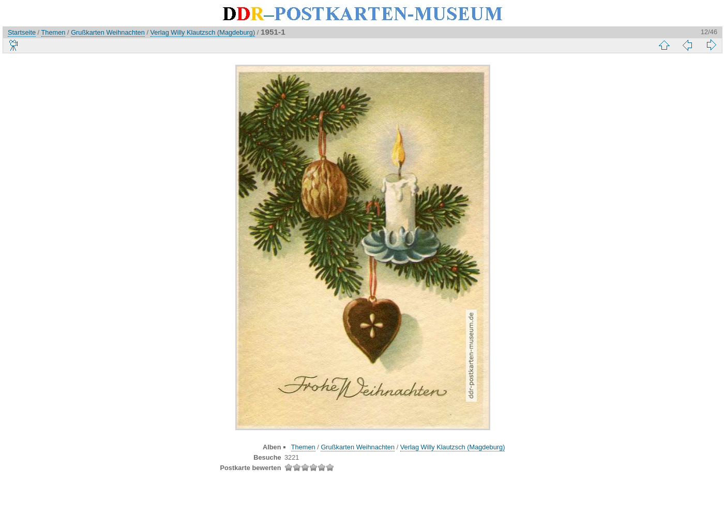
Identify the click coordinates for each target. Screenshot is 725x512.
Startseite (22, 32)
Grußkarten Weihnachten (108, 32)
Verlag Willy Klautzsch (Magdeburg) (202, 32)
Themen (53, 32)
